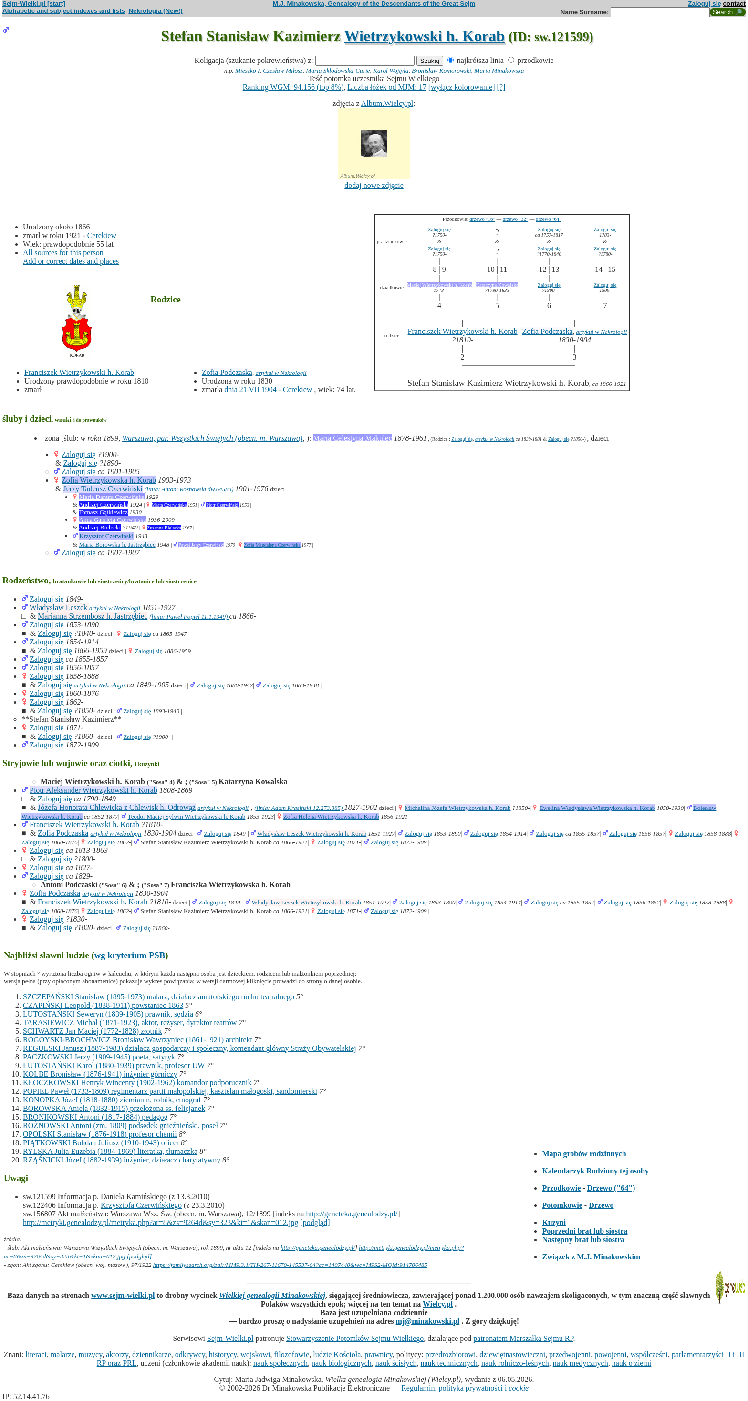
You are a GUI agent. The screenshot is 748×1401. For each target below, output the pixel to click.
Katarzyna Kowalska (497, 285)
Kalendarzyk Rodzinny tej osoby (595, 1171)
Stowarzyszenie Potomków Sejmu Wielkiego (355, 1338)
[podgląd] (315, 1222)
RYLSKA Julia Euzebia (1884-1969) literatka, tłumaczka (110, 1151)
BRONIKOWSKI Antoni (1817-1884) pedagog (95, 1117)
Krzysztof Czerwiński (106, 536)
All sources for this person (63, 253)
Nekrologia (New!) (155, 10)
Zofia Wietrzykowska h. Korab (109, 480)
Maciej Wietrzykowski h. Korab (439, 285)
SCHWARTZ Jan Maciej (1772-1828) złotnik (92, 1031)
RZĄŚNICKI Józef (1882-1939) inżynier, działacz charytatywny (121, 1160)
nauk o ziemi (632, 1363)
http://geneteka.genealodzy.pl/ (351, 1214)
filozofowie (292, 1354)
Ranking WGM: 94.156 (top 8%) (293, 87)
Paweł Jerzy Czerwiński (201, 545)
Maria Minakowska (499, 70)
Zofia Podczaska (227, 372)
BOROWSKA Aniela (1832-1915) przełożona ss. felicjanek (114, 1108)
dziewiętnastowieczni (512, 1354)
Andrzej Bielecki (100, 527)
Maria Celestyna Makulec (352, 438)
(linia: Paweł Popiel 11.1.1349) (189, 616)
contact (734, 3)
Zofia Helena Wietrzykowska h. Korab (331, 816)
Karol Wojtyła (390, 70)
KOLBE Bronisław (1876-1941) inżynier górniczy (100, 1074)
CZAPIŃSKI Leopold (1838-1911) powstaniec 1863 (103, 1005)
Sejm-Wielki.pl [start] (33, 3)
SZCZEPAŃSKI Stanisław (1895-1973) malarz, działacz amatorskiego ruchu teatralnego (158, 997)
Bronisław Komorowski (441, 70)
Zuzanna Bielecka (164, 527)
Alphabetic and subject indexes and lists (63, 10)
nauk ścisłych (396, 1363)
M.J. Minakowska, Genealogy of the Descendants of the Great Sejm (374, 3)
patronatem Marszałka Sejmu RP (523, 1338)
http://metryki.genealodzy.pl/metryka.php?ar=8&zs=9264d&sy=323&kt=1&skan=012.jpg (160, 1222)
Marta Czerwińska (169, 505)
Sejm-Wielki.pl (230, 1338)
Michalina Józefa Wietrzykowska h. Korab (457, 807)
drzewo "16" (482, 219)
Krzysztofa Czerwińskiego (141, 1205)
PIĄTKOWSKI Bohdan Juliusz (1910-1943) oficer (101, 1143)
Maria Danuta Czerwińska (111, 496)
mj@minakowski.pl (428, 1321)
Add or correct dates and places (71, 261)
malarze (63, 1354)
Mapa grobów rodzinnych (584, 1154)
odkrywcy (190, 1354)
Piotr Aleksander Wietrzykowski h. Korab (93, 790)
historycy (223, 1354)
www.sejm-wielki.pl (123, 1295)
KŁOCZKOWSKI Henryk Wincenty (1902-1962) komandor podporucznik (137, 1083)
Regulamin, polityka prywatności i (465, 1388)
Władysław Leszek (59, 607)
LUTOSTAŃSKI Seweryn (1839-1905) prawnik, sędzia (108, 1014)
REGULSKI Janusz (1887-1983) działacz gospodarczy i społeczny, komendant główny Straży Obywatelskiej (189, 1048)
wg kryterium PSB (130, 955)
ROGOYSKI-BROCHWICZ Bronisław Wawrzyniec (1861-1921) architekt (137, 1040)
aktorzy (117, 1354)
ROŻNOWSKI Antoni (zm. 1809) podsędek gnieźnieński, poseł (120, 1125)
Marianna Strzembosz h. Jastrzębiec (92, 616)
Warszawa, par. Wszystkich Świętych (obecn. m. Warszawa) (212, 438)
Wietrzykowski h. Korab (424, 35)
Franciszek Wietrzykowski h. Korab (79, 372)
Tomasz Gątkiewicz (103, 512)
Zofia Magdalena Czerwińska (272, 545)
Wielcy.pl (438, 1304)
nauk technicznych (449, 1363)
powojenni (610, 1354)
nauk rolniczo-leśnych (515, 1363)
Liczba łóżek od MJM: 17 (386, 87)
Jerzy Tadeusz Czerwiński (103, 489)
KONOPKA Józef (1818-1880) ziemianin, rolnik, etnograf (112, 1100)
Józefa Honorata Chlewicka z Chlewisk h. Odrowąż (117, 807)
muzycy (91, 1354)
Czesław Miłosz (282, 70)
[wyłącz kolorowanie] (461, 87)
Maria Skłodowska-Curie (338, 70)
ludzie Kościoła (337, 1354)
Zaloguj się (704, 3)
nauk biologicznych (342, 1363)
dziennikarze (151, 1354)
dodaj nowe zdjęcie (374, 185)
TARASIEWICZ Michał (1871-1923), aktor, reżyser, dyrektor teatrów (130, 1022)
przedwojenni (570, 1354)
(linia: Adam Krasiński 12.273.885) (299, 807)
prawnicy (378, 1354)
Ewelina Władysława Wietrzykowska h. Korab (597, 807)
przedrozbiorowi (451, 1354)
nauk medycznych (580, 1363)
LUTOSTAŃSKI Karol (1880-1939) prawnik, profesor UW (114, 1065)
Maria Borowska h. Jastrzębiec (117, 544)
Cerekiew (101, 235)
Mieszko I (247, 70)
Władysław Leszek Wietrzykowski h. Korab (311, 833)
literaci (35, 1354)
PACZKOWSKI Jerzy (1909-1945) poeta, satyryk (99, 1057)
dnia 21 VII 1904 (250, 389)
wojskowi (255, 1354)
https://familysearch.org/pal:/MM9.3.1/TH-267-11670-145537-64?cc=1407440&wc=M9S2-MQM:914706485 (290, 1264)
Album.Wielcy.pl (387, 103)
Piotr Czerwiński (222, 505)
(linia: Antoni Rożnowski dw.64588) (190, 489)
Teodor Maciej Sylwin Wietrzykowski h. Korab (187, 816)
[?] (501, 87)
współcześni (649, 1354)
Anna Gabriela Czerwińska (112, 519)
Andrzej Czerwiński (103, 504)
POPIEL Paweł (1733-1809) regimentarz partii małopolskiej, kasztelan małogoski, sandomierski (170, 1091)
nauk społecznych (280, 1363)
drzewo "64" (548, 219)
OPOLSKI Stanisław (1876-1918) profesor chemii (100, 1134)
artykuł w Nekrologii (280, 372)
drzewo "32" (515, 219)
